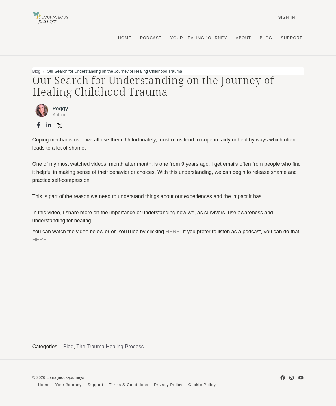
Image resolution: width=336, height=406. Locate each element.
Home (44, 385)
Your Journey (68, 385)
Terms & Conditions (128, 385)
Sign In (286, 17)
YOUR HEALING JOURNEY (198, 38)
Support (95, 385)
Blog (36, 71)
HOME (124, 38)
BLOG (266, 38)
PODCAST (151, 38)
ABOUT (243, 38)
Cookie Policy (202, 385)
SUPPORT (291, 38)
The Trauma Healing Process (110, 346)
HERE (39, 240)
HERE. (173, 231)
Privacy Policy (168, 385)
